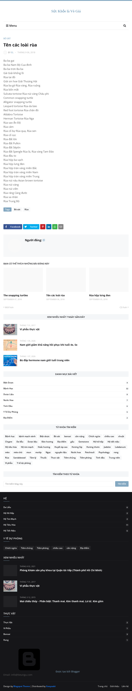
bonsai (67, 436)
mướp (38, 452)
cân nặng (79, 436)
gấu (72, 441)
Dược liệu (66, 394)
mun (28, 452)
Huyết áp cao (60, 447)
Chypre (8, 441)
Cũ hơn (123, 307)
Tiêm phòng (86, 457)
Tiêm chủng (70, 457)
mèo (7, 452)
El (12, 52)
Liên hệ (125, 686)
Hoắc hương (44, 447)
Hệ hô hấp (98, 441)
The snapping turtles (15, 295)
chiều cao (109, 436)
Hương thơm (93, 447)
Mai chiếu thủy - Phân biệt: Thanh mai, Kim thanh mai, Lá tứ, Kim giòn (61, 601)
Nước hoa (66, 400)
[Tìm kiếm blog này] (58, 484)
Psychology (104, 452)
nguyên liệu (61, 452)
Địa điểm (66, 417)
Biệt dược (66, 382)
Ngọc (48, 452)
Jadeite (107, 447)
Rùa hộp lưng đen (99, 295)
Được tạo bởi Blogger (41, 671)
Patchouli (89, 452)
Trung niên (114, 457)
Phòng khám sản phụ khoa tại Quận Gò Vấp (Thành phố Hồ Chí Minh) (61, 570)
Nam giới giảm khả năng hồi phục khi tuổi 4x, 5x (48, 344)
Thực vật (55, 457)
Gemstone (84, 441)
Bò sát (7, 38)
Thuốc (43, 457)
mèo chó (18, 452)
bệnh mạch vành (27, 436)
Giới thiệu (114, 686)
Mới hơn (9, 307)
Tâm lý (33, 457)
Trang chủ (102, 686)
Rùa (27, 209)
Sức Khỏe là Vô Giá (66, 11)
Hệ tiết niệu (113, 441)
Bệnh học (66, 388)
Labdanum (120, 447)
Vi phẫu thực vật (30, 329)
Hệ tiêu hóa (11, 447)
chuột (121, 436)
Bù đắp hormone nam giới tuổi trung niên (44, 360)
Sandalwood (19, 457)
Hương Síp (77, 447)
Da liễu (19, 441)
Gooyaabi (51, 686)
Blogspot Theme (21, 686)
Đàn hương (47, 441)
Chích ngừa (94, 436)
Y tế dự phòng (66, 411)
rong (116, 452)
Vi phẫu (9, 463)
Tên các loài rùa (55, 295)
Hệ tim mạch (27, 447)
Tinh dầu (66, 406)
